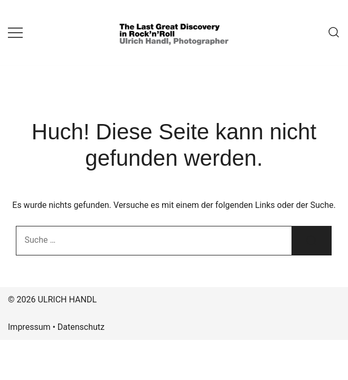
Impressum (29, 327)
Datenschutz (81, 327)
